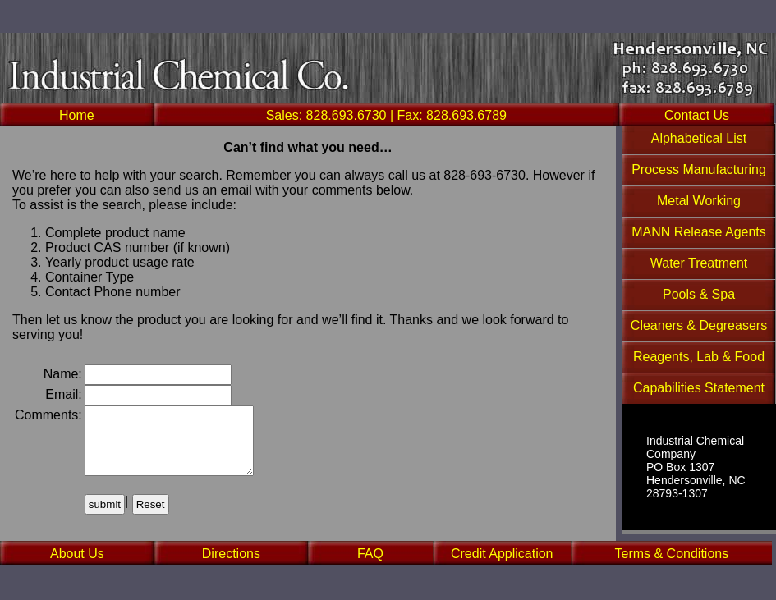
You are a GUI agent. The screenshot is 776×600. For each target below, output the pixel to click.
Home (76, 115)
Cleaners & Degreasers (699, 325)
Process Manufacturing (698, 169)
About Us (77, 554)
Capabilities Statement (699, 388)
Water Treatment (699, 263)
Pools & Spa (699, 294)
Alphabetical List (699, 138)
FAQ (370, 554)
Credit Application (502, 554)
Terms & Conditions (671, 554)
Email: (63, 394)
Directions (231, 554)
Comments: (48, 415)
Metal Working (699, 201)
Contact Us (696, 115)
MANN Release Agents (698, 232)
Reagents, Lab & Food (699, 357)
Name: (63, 374)
